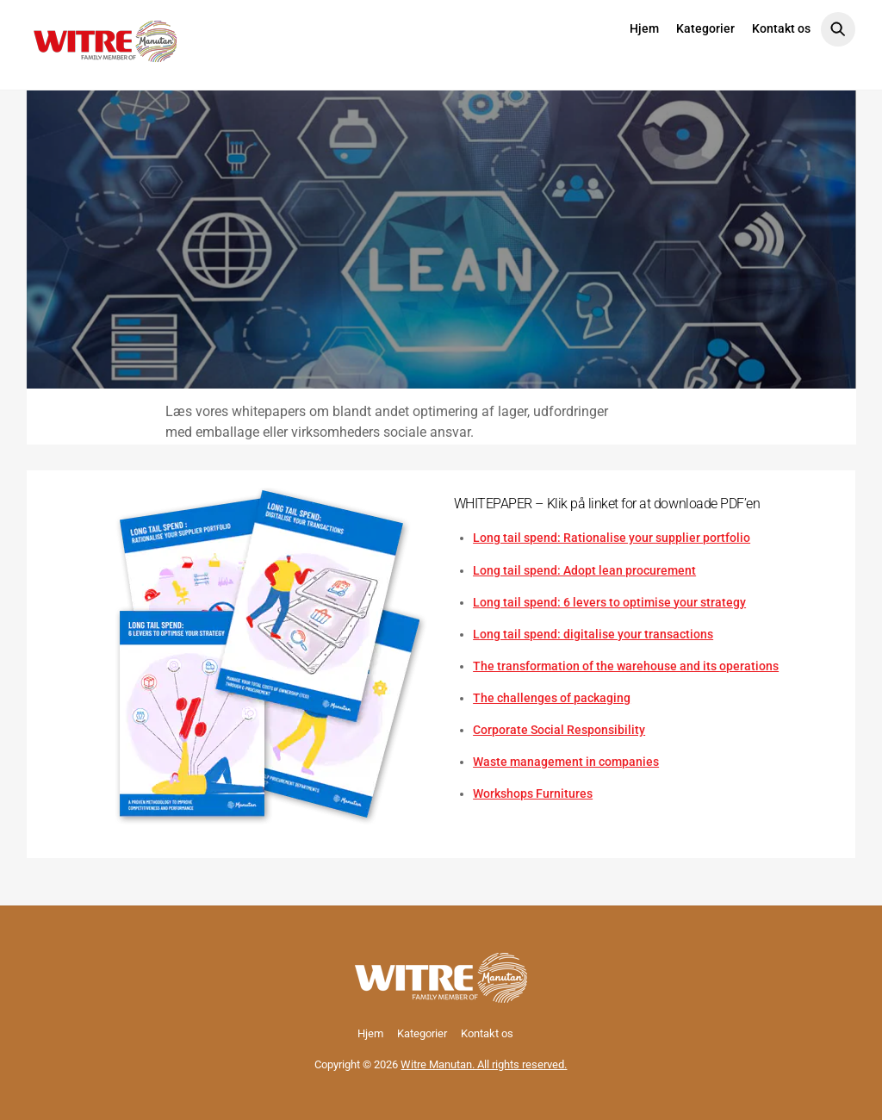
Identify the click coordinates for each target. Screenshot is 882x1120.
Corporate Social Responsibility (559, 730)
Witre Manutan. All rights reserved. (484, 1064)
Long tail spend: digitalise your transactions (593, 634)
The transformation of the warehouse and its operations (626, 666)
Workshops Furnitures (533, 793)
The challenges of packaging (551, 698)
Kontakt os (781, 28)
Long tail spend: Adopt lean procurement (584, 570)
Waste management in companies (566, 761)
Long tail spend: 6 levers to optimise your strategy (609, 602)
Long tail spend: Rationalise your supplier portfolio (611, 537)
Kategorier (705, 28)
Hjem (644, 28)
